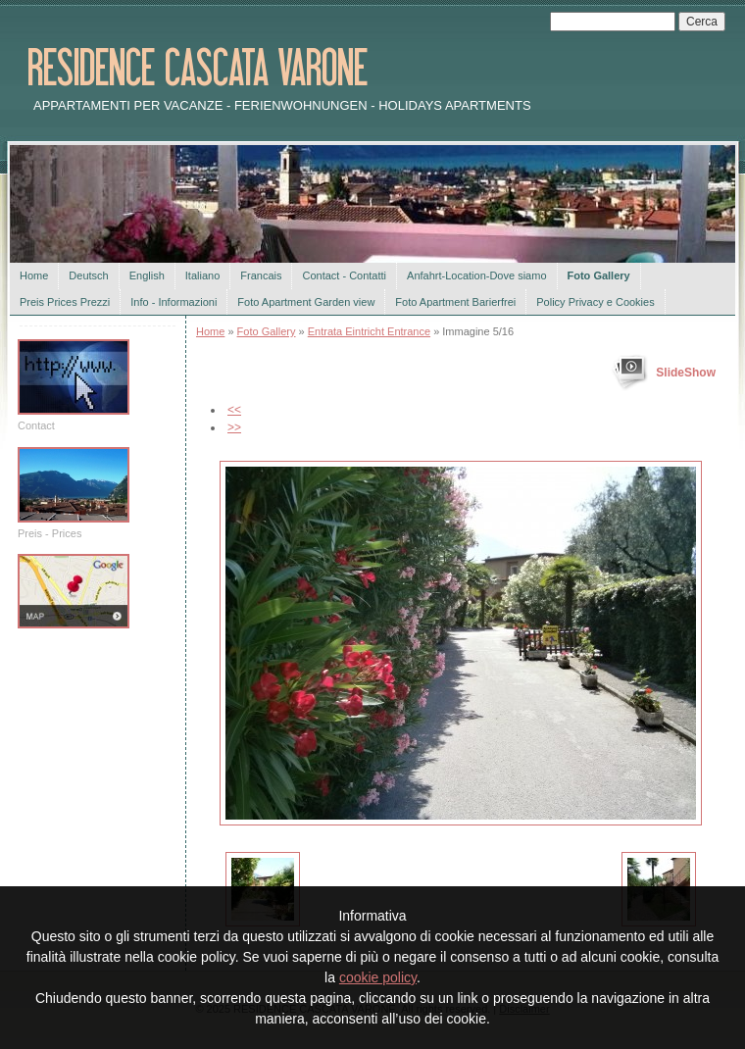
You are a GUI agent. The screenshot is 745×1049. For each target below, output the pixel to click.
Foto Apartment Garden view (305, 302)
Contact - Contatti (344, 275)
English (147, 275)
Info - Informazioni (173, 302)
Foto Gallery (599, 275)
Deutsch (88, 275)
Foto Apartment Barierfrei (455, 302)
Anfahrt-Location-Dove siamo (476, 275)
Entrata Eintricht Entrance (369, 331)
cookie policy (378, 977)
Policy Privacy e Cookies (595, 302)
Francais (260, 275)
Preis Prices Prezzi (65, 302)
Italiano (202, 275)
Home (34, 275)
